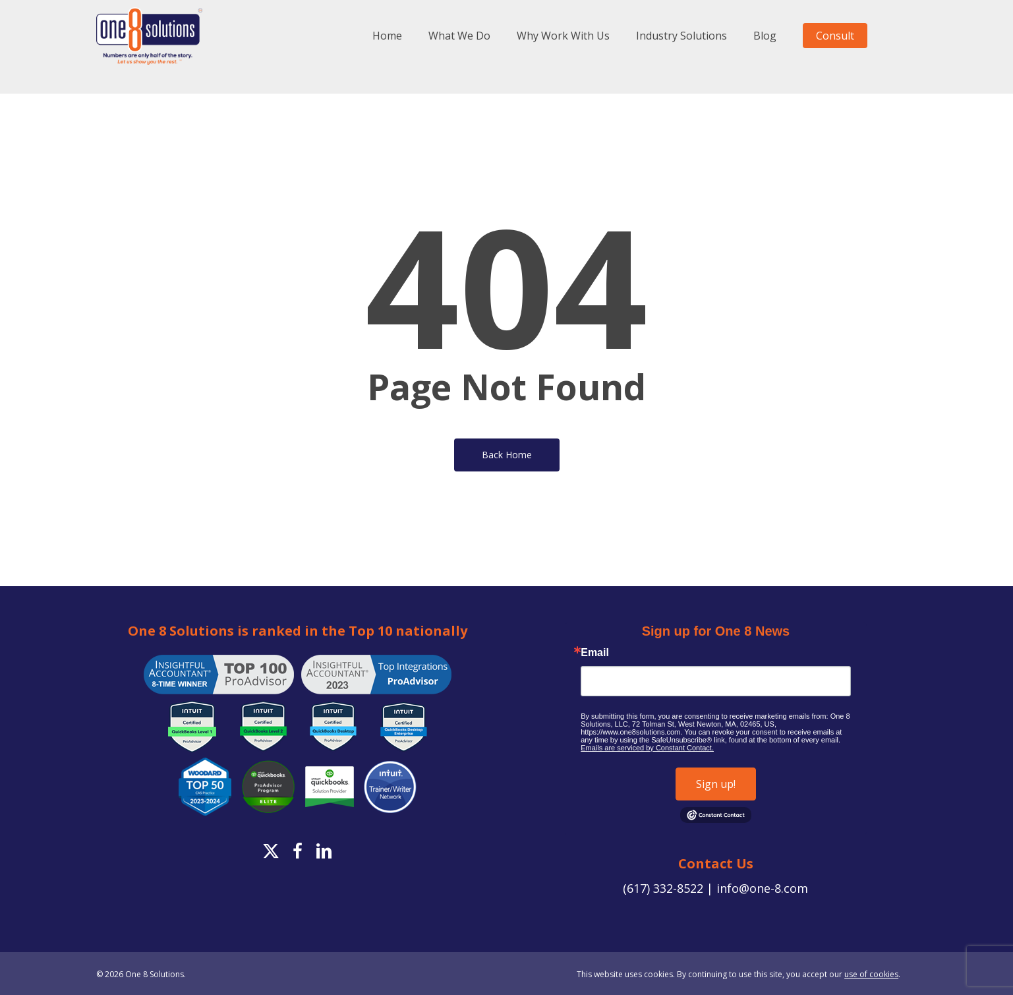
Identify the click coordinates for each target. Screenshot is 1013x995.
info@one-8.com (762, 888)
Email (595, 653)
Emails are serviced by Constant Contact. (647, 748)
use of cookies (871, 974)
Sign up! (716, 784)
